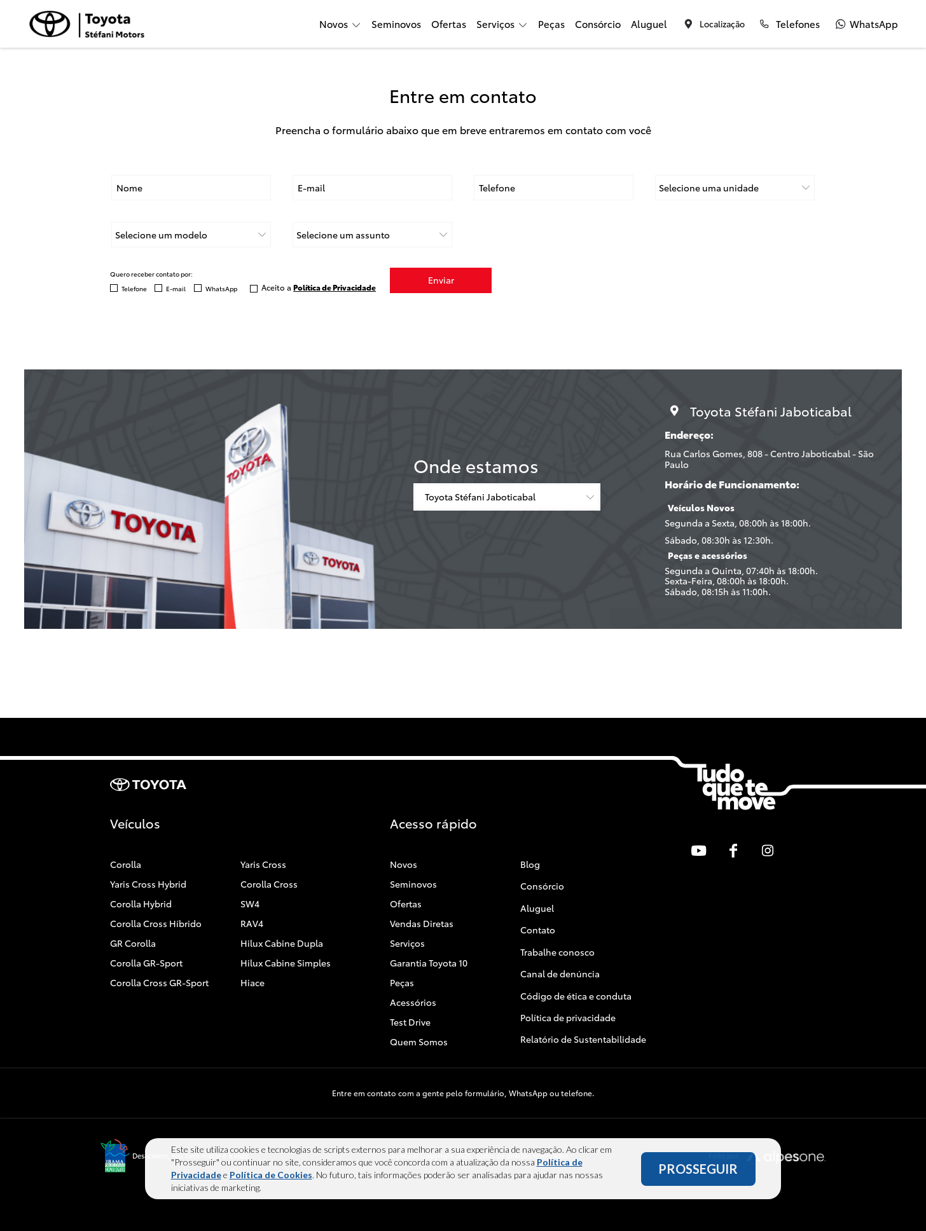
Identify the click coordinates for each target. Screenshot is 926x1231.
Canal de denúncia (560, 973)
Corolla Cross (269, 883)
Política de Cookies (271, 1176)
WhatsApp (221, 288)
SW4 (249, 903)
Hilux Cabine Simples (285, 962)
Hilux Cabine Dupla (281, 943)
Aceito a (318, 287)
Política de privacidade (568, 1017)
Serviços (407, 943)
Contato (537, 929)
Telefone (134, 288)
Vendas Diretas (421, 923)
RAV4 (251, 923)
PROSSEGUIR (698, 1170)
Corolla (125, 864)
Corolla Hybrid (141, 903)
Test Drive (410, 1021)
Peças (551, 24)
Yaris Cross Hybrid (148, 883)
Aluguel (649, 24)
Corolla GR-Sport (146, 962)
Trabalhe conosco (557, 951)
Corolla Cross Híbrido (156, 923)
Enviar (441, 280)
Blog (530, 864)
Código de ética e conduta (576, 995)
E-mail (176, 288)
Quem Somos (419, 1041)
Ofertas (448, 24)
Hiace (252, 982)
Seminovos (396, 24)
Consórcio (598, 24)
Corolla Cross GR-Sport (159, 982)
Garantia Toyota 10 (428, 962)
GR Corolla (133, 943)
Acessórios (413, 1002)
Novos (403, 864)
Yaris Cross (263, 864)
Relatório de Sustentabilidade (583, 1039)
